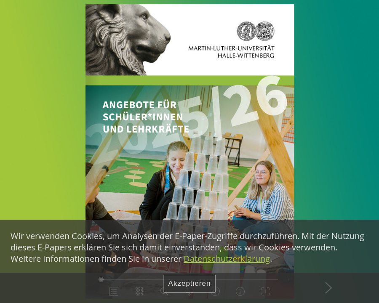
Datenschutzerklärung (227, 258)
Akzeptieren (189, 283)
